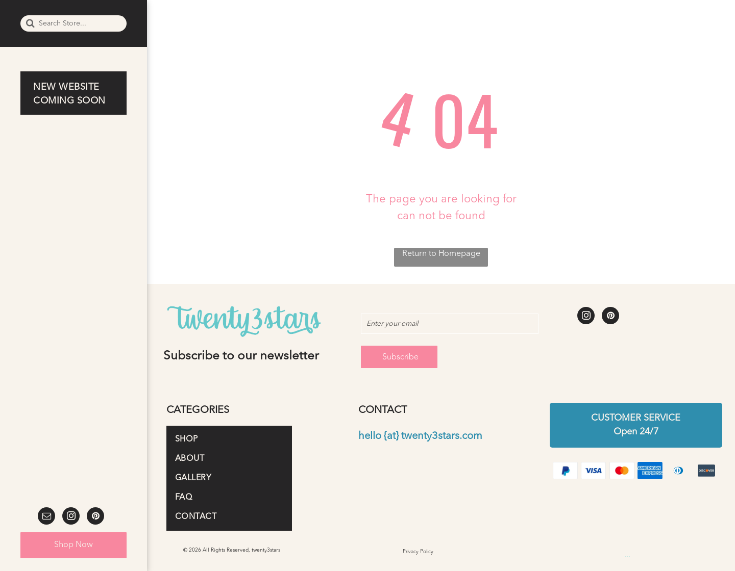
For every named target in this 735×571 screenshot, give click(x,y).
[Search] (73, 23)
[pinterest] (95, 517)
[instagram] (71, 517)
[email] (46, 517)
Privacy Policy (418, 552)
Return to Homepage (441, 254)
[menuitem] (76, 94)
